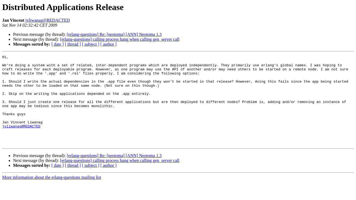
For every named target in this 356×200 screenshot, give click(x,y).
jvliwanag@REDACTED (47, 20)
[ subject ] (90, 44)
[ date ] (57, 44)
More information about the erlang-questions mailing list (51, 195)
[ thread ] (73, 44)
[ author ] (108, 44)
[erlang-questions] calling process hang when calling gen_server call (119, 39)
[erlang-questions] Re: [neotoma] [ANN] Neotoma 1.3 (114, 34)
